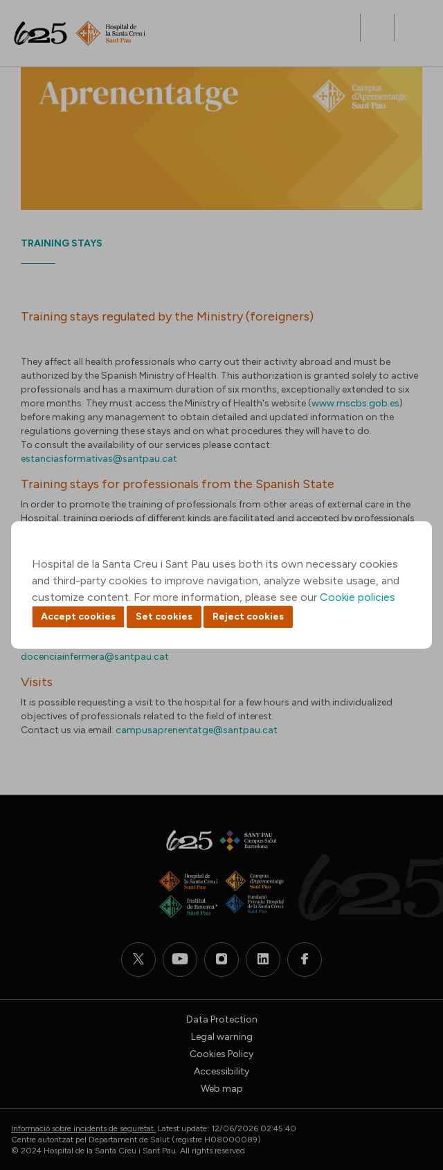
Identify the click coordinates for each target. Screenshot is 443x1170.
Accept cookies (78, 616)
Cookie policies (357, 597)
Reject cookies (248, 616)
